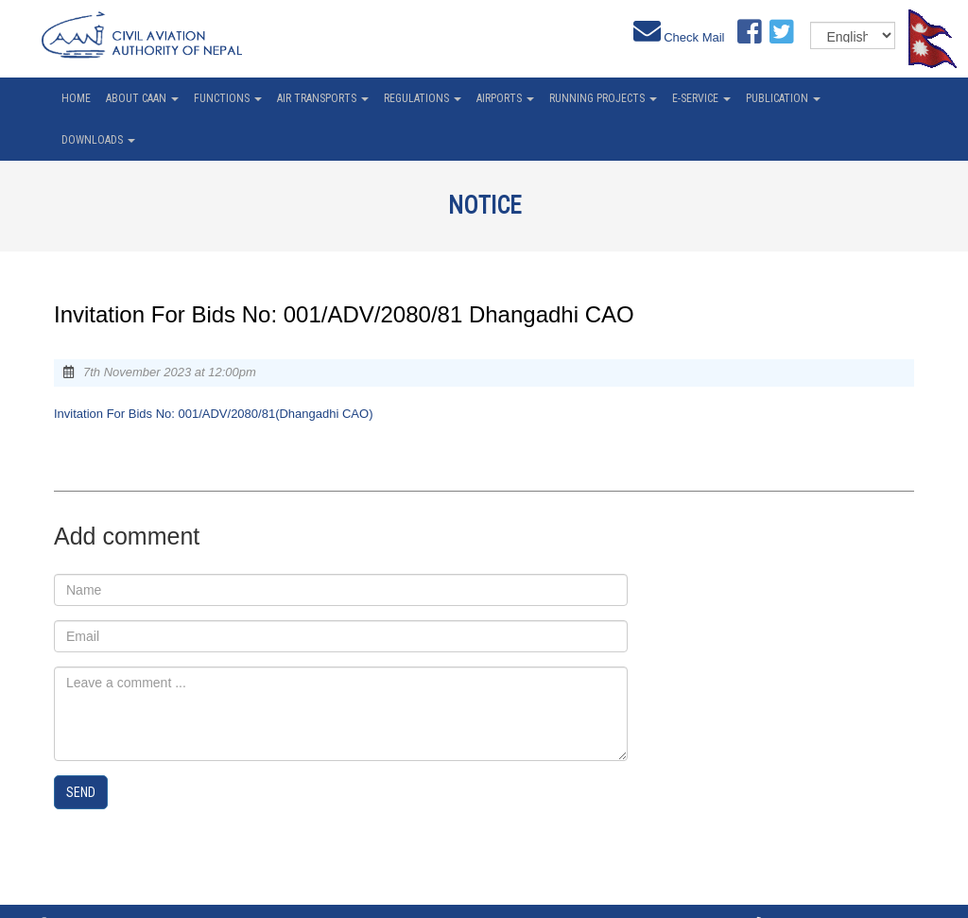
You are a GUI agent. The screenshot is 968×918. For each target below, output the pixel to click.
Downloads (98, 140)
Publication (783, 98)
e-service (701, 98)
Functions (228, 98)
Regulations (422, 98)
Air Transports (323, 98)
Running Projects (603, 98)
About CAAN (142, 98)
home (76, 98)
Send (80, 792)
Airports (505, 98)
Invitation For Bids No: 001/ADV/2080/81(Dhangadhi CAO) (213, 414)
